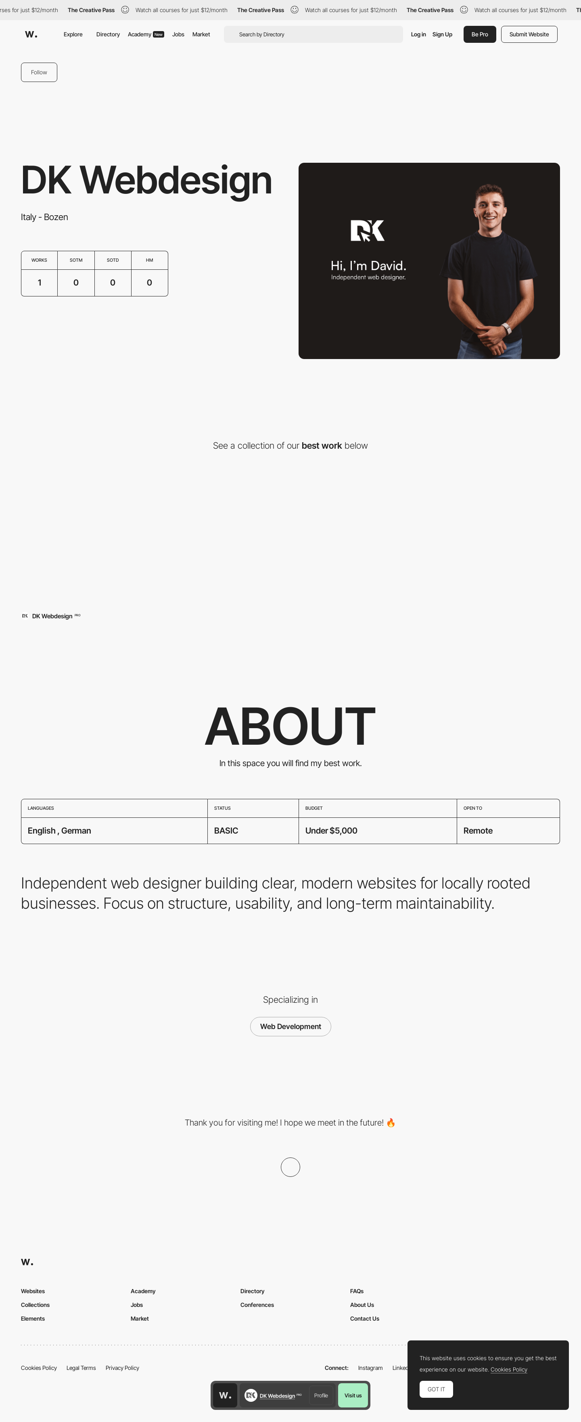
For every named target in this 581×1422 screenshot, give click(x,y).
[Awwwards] (31, 34)
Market (201, 34)
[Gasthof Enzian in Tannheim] (108, 540)
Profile (321, 1395)
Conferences (257, 1304)
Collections (35, 1304)
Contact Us (364, 1318)
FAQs (357, 1291)
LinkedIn (403, 1367)
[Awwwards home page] (225, 1395)
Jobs (178, 34)
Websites (33, 1291)
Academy (146, 34)
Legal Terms (81, 1367)
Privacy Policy (122, 1367)
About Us (362, 1304)
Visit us (353, 1395)
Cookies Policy (39, 1367)
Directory (108, 34)
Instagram (370, 1367)
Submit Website (529, 34)
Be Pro (480, 34)
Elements (33, 1318)
